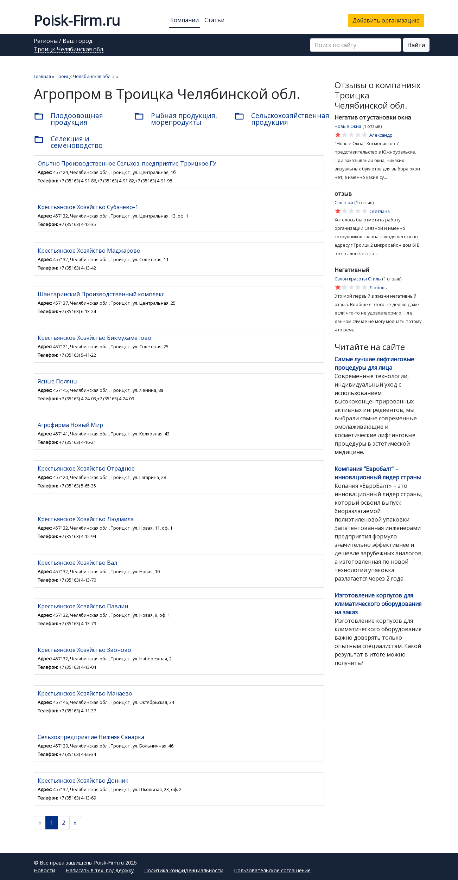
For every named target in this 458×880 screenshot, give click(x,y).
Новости (44, 870)
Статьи (214, 20)
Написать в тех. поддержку (100, 870)
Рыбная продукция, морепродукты (175, 119)
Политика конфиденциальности (183, 870)
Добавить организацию (386, 20)
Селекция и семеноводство (68, 142)
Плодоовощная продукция (68, 119)
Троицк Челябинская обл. (69, 49)
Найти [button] (416, 45)
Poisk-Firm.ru (77, 20)
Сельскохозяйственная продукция (279, 119)
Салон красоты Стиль (358, 279)
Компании (184, 20)
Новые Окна (348, 126)
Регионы (46, 41)
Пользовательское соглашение (272, 870)
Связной (344, 202)
